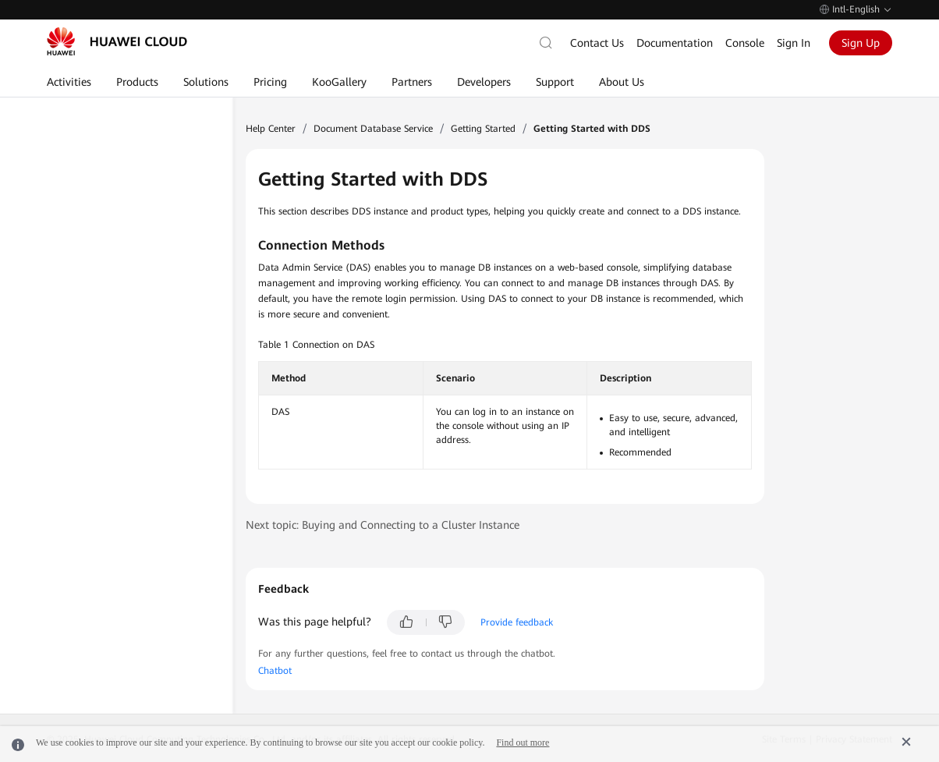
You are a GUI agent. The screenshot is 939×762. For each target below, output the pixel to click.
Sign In (793, 43)
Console (744, 43)
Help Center (271, 128)
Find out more (522, 742)
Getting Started (483, 128)
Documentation (674, 43)
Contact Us (597, 43)
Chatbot (275, 670)
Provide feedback (516, 622)
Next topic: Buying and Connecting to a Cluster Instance (382, 525)
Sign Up (861, 43)
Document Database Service (373, 128)
